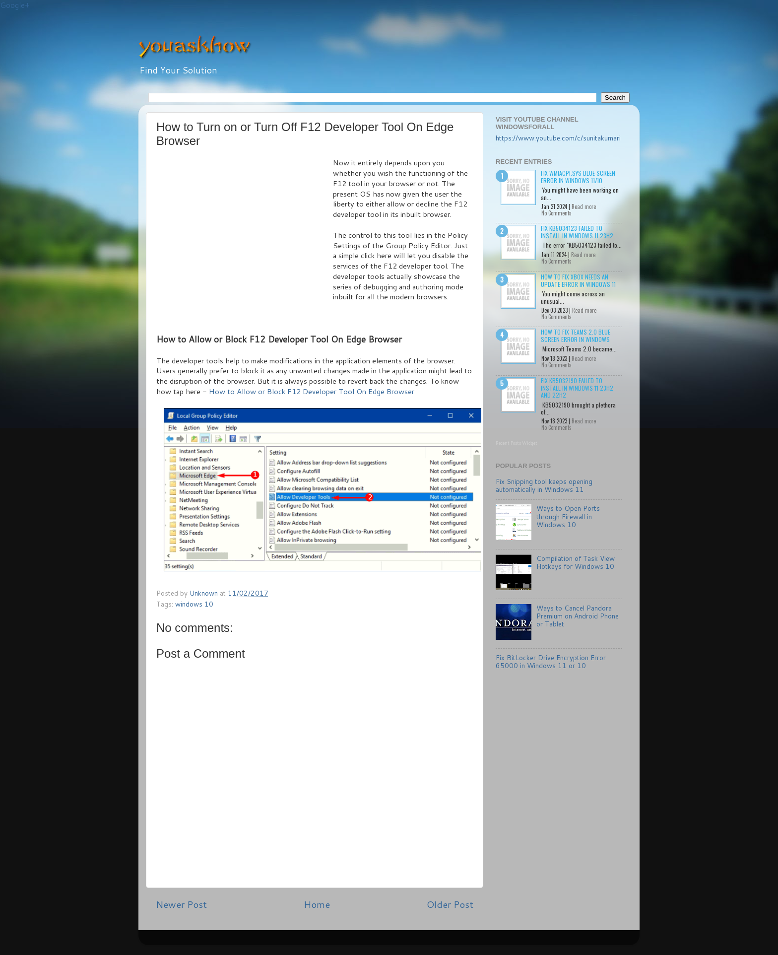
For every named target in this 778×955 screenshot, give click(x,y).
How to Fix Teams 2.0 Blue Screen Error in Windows (575, 335)
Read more (584, 206)
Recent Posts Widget (516, 443)
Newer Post (181, 904)
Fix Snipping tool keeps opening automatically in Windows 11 (544, 485)
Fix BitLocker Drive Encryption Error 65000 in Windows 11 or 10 (551, 661)
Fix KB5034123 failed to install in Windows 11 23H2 (577, 231)
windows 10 (194, 604)
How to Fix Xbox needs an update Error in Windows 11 (578, 280)
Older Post (450, 904)
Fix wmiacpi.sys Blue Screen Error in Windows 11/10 (578, 176)
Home (317, 904)
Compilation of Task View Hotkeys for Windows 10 (575, 562)
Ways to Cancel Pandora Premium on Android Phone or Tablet (577, 615)
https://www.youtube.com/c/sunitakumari (558, 137)
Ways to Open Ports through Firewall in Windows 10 (568, 516)
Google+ (15, 5)
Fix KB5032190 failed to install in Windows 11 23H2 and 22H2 (577, 387)
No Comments (556, 213)
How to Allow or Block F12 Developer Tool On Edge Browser (311, 391)
